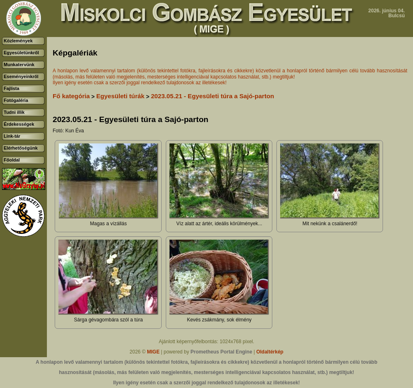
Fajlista (11, 88)
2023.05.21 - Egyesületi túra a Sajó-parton (212, 95)
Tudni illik (14, 112)
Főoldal (12, 159)
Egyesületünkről (21, 52)
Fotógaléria (16, 100)
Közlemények (18, 40)
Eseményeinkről (21, 76)
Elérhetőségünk (21, 148)
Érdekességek (19, 124)
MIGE (153, 352)
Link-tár (12, 136)
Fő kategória (71, 95)
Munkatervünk (19, 64)
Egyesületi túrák (120, 95)
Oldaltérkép (269, 352)
